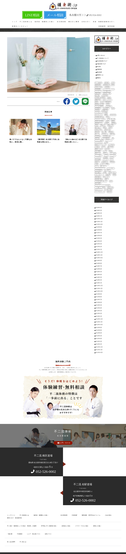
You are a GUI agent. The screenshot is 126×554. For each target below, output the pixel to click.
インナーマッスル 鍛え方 (102, 90)
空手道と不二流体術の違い (49, 516)
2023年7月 (99, 292)
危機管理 (104, 108)
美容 (110, 125)
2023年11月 (99, 281)
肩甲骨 (97, 135)
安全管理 (97, 156)
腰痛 (106, 113)
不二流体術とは (26, 19)
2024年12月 (99, 246)
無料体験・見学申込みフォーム (91, 505)
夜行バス (106, 173)
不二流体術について (103, 58)
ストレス (108, 137)
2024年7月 (99, 259)
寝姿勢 (108, 171)
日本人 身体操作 (105, 100)
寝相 (114, 171)
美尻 (107, 115)
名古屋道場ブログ (102, 61)
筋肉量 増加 (98, 175)
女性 (113, 82)
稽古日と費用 (73, 19)
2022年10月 (99, 316)
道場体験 (97, 88)
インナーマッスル (108, 88)
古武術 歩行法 (99, 115)
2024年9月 (99, 254)
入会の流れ (108, 505)
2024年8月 (99, 257)
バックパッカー (108, 156)
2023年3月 (99, 302)
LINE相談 (37, 14)
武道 (96, 123)
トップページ (11, 505)
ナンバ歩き (98, 152)
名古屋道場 (61, 19)
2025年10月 (99, 219)
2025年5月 (99, 232)
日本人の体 (98, 127)
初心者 (97, 94)
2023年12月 (99, 278)
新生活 (97, 129)
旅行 (106, 175)
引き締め (108, 104)
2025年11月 (99, 216)
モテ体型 (113, 150)
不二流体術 (98, 82)
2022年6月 (99, 324)
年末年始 (97, 133)
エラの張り (110, 164)
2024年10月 (99, 251)
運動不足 (97, 98)
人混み (97, 144)
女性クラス (48, 524)
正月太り (104, 131)
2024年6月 (99, 262)
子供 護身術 (105, 135)
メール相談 (51, 14)
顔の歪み (107, 166)
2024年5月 (99, 265)
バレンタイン (99, 171)
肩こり (97, 131)
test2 (111, 154)
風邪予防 (110, 183)
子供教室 (19, 524)
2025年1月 (99, 243)
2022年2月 (99, 334)
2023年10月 (99, 283)
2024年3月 (99, 270)
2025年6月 (99, 230)
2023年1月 (99, 308)
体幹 (96, 100)
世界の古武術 (99, 119)
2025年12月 (99, 214)
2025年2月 (99, 240)
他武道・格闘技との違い (45, 19)
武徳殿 (105, 154)
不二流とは (23, 531)
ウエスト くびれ (100, 117)
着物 (110, 148)
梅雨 (113, 119)
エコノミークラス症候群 (102, 181)
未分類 (99, 66)
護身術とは (100, 74)
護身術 (107, 82)
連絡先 (99, 77)
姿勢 (113, 106)
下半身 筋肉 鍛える (101, 177)
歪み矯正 (97, 168)
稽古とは (97, 150)
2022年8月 (99, 321)
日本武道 (104, 94)
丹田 (107, 102)
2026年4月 (99, 203)
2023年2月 (99, 305)
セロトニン (98, 185)
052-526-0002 (76, 14)
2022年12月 (99, 310)
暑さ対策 (110, 144)
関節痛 (112, 158)
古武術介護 (106, 133)
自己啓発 (97, 148)
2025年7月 (99, 227)
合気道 (97, 108)
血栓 (110, 177)
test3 (104, 148)
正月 (103, 144)
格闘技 (111, 129)
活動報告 (99, 69)
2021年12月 (99, 337)
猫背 (104, 125)
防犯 (107, 119)
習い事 (104, 129)
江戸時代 (111, 142)
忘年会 (107, 146)
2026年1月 (99, 211)
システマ (97, 154)
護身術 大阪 (107, 92)
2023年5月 (99, 297)
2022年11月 (99, 313)
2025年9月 (99, 222)
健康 (109, 96)
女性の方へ (86, 19)
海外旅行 (97, 173)
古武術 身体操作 (100, 96)
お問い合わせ (101, 55)
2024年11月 (99, 249)
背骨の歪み (112, 168)
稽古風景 (99, 71)
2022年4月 (99, 329)
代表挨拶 (74, 505)
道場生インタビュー (20, 24)
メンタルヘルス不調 (101, 110)
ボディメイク (107, 98)
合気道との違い (66, 516)
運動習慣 (97, 92)
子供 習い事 (111, 117)
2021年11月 (99, 340)
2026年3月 (99, 206)
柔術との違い (97, 516)
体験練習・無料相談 (107, 24)
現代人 (105, 150)
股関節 (114, 121)
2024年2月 (99, 273)
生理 (106, 140)
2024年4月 (99, 267)
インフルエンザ (99, 187)
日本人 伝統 (98, 86)
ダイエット (98, 113)
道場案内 (97, 106)
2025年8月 (99, 224)
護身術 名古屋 (99, 102)
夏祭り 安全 (98, 146)
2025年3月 (99, 238)
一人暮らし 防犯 (100, 183)
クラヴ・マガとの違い (82, 516)
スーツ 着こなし (100, 162)
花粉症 (107, 121)
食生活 (109, 187)
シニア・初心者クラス (33, 524)
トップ (14, 19)
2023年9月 (99, 286)
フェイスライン (99, 164)
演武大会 (107, 127)
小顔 (96, 160)
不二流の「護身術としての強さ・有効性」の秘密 (21, 516)
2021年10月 (99, 342)
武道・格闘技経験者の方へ (104, 19)
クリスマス (98, 140)
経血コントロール (100, 142)
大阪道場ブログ (101, 63)
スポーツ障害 (105, 160)
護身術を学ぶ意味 (108, 84)
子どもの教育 (99, 104)
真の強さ (97, 125)
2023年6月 (99, 294)
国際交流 (110, 123)
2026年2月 (99, 208)
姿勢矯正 (106, 106)
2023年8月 (99, 289)
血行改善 (97, 179)
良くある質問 (11, 531)
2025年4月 (99, 235)
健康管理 (97, 84)
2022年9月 (99, 318)
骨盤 (104, 168)
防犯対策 (113, 113)
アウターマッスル (110, 152)
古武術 (107, 86)
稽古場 (112, 131)
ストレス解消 (99, 137)
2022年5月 (99, 326)
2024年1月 (99, 275)
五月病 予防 (108, 185)
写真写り (104, 158)
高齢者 (103, 123)
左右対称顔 (98, 166)
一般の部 (9, 524)
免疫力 (97, 158)
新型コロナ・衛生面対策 (14, 508)
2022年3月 (99, 332)
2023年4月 (99, 300)
